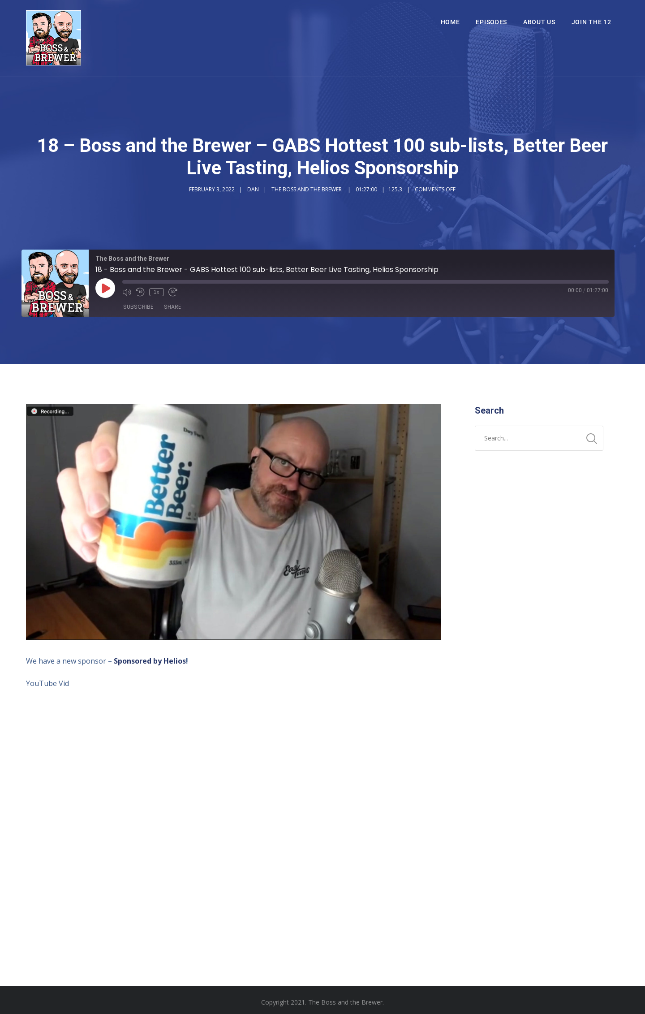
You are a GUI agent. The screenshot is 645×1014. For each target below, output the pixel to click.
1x (156, 292)
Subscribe (138, 307)
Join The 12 (591, 22)
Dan (253, 189)
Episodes (491, 22)
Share (172, 307)
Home (450, 22)
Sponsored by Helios (150, 661)
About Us (539, 22)
